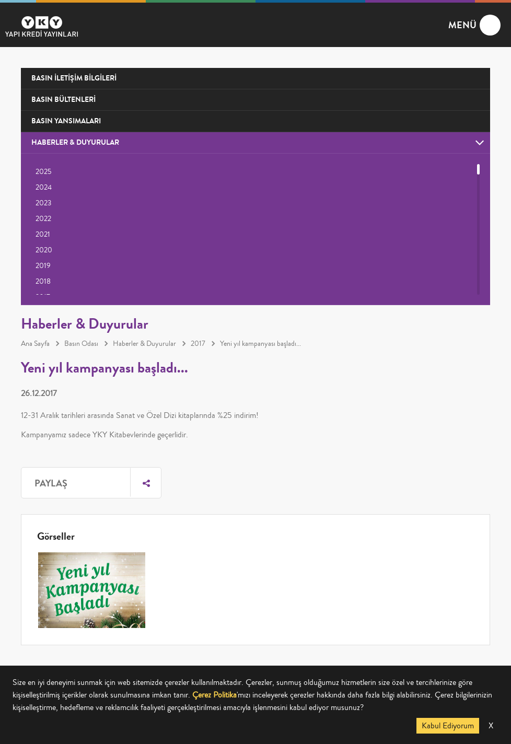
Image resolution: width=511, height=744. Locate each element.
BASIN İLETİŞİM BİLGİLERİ (74, 78)
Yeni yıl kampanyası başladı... (260, 344)
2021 (43, 234)
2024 (44, 187)
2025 (43, 172)
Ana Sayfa (35, 344)
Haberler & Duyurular (144, 344)
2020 (44, 250)
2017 (198, 344)
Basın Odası (81, 344)
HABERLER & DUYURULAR (75, 142)
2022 (43, 219)
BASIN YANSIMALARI (66, 120)
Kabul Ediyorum (448, 725)
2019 (43, 266)
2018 (43, 281)
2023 (43, 203)
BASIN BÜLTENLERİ (63, 99)
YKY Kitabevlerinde (123, 434)
